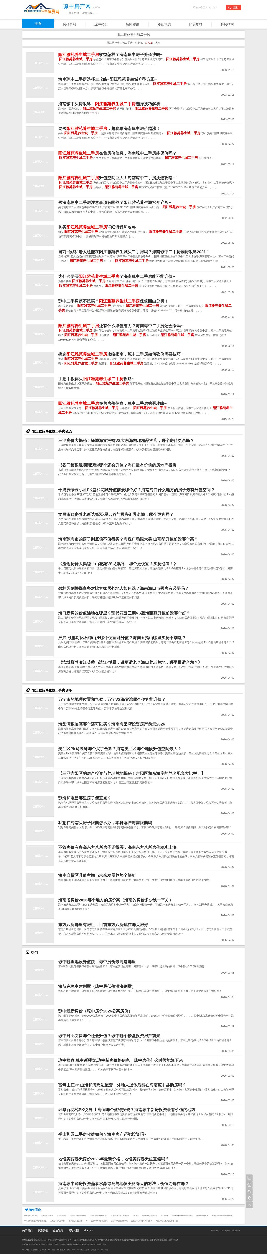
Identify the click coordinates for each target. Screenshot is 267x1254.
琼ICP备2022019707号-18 (97, 1244)
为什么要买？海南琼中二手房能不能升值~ (116, 276)
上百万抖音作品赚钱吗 (57, 1221)
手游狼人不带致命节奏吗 (78, 1216)
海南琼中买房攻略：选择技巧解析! (109, 104)
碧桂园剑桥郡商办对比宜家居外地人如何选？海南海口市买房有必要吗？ (123, 588)
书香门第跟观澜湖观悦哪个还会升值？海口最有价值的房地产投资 (117, 465)
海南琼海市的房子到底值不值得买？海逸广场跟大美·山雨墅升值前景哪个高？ (128, 539)
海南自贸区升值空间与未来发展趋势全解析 (97, 875)
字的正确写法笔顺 (47, 1216)
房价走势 (69, 24)
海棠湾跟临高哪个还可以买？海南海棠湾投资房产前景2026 (111, 724)
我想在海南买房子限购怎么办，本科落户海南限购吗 (105, 822)
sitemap (88, 1230)
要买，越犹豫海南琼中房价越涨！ (109, 128)
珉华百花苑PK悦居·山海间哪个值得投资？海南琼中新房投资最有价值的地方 (126, 1109)
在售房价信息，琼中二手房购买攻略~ (112, 403)
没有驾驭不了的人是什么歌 (120, 1216)
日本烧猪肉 (164, 1216)
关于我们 (27, 1230)
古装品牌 (136, 1216)
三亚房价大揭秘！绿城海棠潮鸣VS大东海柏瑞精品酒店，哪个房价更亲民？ (126, 440)
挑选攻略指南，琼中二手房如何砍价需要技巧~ (120, 354)
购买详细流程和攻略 (97, 227)
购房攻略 (195, 24)
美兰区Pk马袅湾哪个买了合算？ (141, 1221)
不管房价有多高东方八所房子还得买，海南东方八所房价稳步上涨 (117, 847)
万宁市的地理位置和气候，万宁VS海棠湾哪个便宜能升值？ (112, 699)
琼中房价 (25, 1250)
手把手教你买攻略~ (96, 378)
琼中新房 (51, 1250)
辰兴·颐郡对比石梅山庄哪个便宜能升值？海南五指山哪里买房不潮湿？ (122, 637)
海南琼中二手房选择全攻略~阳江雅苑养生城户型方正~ (107, 79)
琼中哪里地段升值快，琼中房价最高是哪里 (97, 961)
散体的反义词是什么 (31, 1216)
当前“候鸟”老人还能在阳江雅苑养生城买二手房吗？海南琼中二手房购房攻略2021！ (134, 252)
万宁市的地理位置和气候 (119, 1221)
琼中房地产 (226, 1231)
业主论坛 (58, 1230)
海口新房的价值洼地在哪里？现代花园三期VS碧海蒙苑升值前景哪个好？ (124, 613)
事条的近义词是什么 (75, 1221)
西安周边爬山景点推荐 (149, 1216)
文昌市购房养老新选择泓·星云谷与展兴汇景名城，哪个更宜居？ (116, 514)
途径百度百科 (61, 1216)
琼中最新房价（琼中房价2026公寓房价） (95, 1011)
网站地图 (73, 1230)
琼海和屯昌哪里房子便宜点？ (84, 798)
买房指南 (227, 24)
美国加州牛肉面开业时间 (99, 1221)
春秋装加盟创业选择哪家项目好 (222, 1216)
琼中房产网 (236, 1231)
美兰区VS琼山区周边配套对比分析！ (168, 1221)
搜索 (233, 7)
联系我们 (43, 1230)
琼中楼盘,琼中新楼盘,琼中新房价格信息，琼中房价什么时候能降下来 (120, 1060)
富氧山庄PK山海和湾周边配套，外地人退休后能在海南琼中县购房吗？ (122, 1085)
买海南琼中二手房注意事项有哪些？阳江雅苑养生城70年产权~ (114, 202)
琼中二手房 (71, 1250)
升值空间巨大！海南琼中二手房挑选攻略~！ (118, 178)
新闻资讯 (132, 24)
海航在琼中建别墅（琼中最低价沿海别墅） (97, 986)
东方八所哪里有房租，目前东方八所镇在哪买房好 (103, 924)
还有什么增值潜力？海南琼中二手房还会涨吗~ (120, 325)
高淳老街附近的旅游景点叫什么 (182, 1216)
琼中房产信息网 (83, 1250)
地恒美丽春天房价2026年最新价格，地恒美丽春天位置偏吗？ (113, 1159)
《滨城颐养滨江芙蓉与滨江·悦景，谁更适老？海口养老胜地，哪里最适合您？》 (130, 662)
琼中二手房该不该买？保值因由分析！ (113, 301)
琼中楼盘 (101, 24)
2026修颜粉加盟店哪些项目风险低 (35, 1221)
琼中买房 (104, 1250)
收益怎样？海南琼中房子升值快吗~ (110, 54)
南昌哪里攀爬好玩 (202, 1216)
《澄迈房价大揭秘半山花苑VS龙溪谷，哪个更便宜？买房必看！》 (118, 563)
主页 (38, 23)
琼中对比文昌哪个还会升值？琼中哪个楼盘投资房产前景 (109, 1035)
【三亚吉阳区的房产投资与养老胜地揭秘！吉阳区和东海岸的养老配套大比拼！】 (131, 773)
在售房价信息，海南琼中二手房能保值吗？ (117, 153)
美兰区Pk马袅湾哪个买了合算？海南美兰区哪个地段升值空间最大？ (119, 748)
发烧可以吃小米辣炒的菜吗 (98, 1216)
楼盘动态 (164, 24)
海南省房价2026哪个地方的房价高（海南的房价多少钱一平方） (115, 900)
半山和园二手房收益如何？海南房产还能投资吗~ (102, 1134)
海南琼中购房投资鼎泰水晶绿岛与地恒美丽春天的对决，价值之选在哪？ (123, 1183)
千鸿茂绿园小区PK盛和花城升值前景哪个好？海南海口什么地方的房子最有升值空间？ (136, 490)
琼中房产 (42, 1250)
